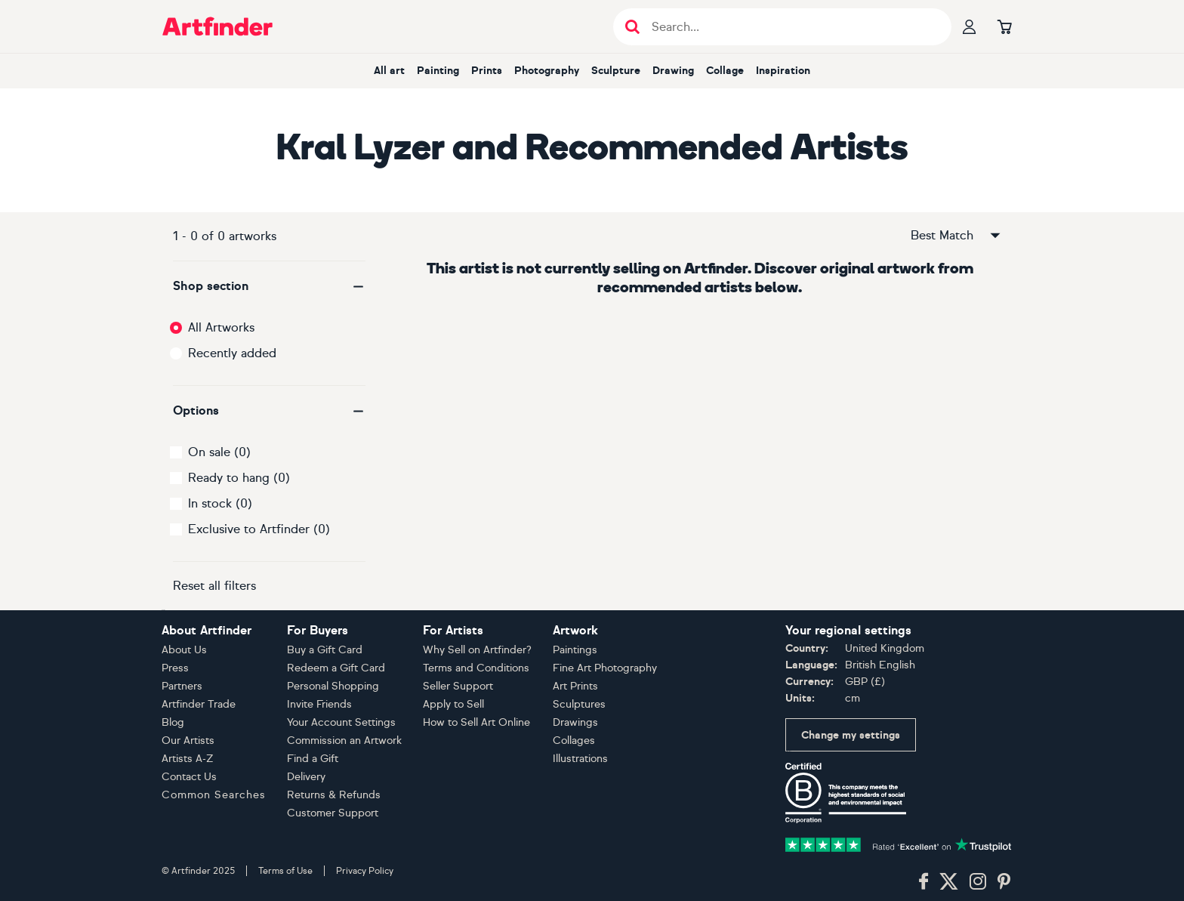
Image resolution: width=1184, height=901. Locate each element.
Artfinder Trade (199, 704)
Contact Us (189, 776)
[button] (269, 286)
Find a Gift (312, 758)
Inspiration (783, 70)
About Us (184, 649)
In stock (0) (220, 503)
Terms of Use (285, 871)
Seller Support (458, 686)
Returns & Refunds (334, 794)
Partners (182, 686)
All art (389, 70)
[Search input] (790, 26)
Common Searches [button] (214, 794)
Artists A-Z (188, 758)
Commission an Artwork (344, 740)
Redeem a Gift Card (336, 668)
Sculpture (615, 70)
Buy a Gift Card (324, 649)
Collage (725, 70)
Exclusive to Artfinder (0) (259, 529)
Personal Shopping (333, 686)
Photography (546, 70)
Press (175, 668)
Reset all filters (214, 586)
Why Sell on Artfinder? (477, 649)
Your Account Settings (341, 722)
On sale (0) (219, 452)
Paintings (575, 649)
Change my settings (850, 735)
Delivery (306, 776)
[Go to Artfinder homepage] (217, 26)
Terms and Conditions (476, 668)
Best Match (957, 236)
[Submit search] (632, 26)
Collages (574, 740)
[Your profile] (969, 26)
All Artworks (221, 327)
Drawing (673, 70)
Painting (438, 70)
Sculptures (579, 704)
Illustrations (580, 758)
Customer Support (332, 813)
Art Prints (575, 686)
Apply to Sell (453, 704)
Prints (486, 70)
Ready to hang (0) (239, 478)
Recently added (232, 353)
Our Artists (188, 740)
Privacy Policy (364, 871)
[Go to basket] (1004, 26)
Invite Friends (319, 704)
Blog (173, 722)
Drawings (575, 722)
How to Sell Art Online (476, 722)
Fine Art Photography (605, 668)
